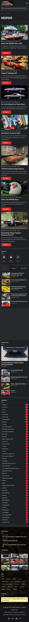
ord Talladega (5, 512)
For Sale (4, 451)
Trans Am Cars (5, 475)
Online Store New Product (8, 485)
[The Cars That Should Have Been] (6, 303)
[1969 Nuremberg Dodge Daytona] (14, 155)
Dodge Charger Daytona (7, 439)
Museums (4, 421)
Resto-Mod (4, 490)
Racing (3, 412)
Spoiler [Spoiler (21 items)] (3, 589)
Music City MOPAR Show (9, 199)
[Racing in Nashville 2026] (5, 372)
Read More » (6, 53)
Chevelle (4, 488)
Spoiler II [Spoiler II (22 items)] (9, 589)
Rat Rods (4, 458)
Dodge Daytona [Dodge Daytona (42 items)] (5, 581)
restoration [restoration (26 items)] (22, 586)
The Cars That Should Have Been (19, 301)
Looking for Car (5, 522)
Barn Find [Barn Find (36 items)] (8, 578)
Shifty (3, 483)
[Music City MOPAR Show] (14, 188)
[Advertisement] (14, 323)
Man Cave (4, 473)
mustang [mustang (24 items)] (23, 584)
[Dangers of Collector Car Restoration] (5, 567)
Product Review (5, 443)
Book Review (5, 448)
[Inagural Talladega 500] (14, 63)
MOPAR (4, 480)
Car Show (4, 424)
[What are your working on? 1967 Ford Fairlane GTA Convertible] (6, 296)
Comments (23, 268)
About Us (23, 614)
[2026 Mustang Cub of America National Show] (23, 561)
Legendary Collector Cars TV (9, 463)
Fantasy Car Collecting (7, 478)
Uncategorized (5, 505)
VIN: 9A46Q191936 (6, 514)
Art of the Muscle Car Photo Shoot (13, 104)
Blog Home (4, 497)
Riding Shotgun (5, 500)
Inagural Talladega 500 (9, 73)
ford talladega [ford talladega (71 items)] (17, 581)
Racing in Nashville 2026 (17, 370)
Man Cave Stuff (17, 614)
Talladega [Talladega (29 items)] (15, 589)
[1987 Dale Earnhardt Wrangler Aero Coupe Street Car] (6, 289)
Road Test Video (6, 465)
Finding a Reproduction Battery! (18, 384)
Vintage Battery (5, 517)
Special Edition (5, 492)
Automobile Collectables (8, 431)
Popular (5, 268)
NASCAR (4, 507)
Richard (3, 41)
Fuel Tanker (5, 502)
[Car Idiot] (5, 392)
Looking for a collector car (8, 453)
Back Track (4, 434)
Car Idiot (13, 390)
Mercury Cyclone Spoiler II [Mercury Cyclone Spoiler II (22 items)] (7, 584)
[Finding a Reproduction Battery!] (5, 386)
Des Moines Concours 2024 (10, 133)
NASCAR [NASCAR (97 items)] (4, 586)
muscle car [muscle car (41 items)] (17, 584)
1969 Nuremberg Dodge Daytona (12, 169)
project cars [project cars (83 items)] (10, 586)
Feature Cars (5, 417)
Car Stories (4, 407)
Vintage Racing (5, 419)
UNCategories (5, 510)
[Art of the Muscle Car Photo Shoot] (14, 93)
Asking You (4, 441)
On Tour (4, 409)
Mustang (4, 495)
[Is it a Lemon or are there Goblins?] (14, 567)
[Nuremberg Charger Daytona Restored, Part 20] (14, 220)
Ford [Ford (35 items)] (11, 581)
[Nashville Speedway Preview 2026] (5, 379)
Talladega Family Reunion (8, 429)
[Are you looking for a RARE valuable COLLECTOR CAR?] (14, 353)
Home (3, 13)
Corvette (4, 446)
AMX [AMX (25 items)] (3, 578)
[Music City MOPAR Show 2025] (14, 32)
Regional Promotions (7, 470)
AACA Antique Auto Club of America (10, 468)
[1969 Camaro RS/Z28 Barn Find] (6, 282)
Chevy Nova (5, 519)
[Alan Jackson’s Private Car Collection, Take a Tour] (6, 275)
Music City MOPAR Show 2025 (11, 43)
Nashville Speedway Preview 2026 (19, 377)
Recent (13, 268)
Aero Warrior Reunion (7, 426)
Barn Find (4, 436)
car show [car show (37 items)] (14, 578)
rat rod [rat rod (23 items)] (16, 586)
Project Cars (5, 414)
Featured (4, 404)
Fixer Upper (5, 461)
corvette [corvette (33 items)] (20, 578)
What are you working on (8, 456)
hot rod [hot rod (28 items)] (23, 581)
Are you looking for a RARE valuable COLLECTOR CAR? (16, 8)
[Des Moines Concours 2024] (14, 122)
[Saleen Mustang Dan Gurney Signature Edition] (23, 567)
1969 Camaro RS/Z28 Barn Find (19, 280)
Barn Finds (5, 614)
